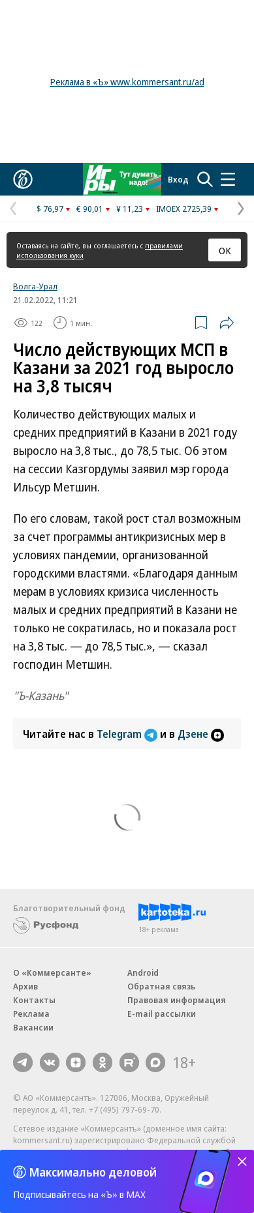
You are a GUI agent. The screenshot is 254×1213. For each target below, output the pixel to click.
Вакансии (33, 1027)
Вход (178, 179)
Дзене (201, 734)
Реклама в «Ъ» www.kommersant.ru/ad (127, 82)
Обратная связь (161, 986)
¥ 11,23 (129, 208)
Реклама (31, 1013)
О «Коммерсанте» (52, 972)
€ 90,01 (89, 208)
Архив (25, 986)
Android (143, 972)
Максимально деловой (93, 1172)
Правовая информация (176, 1000)
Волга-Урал (35, 286)
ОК (225, 250)
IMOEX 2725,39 (184, 208)
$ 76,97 (50, 208)
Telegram (128, 734)
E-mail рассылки (161, 1013)
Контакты (34, 1000)
